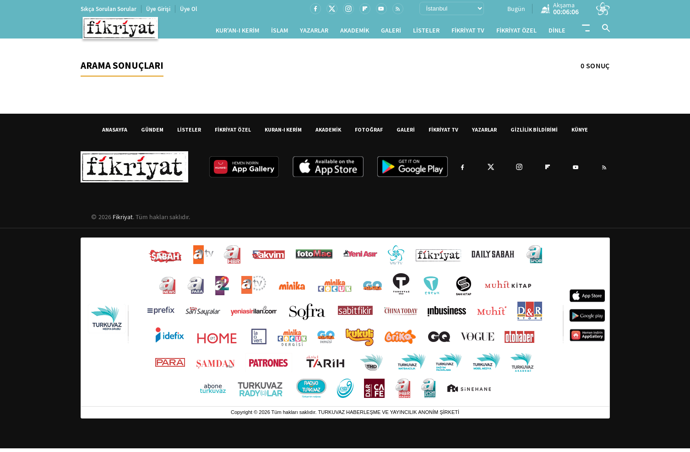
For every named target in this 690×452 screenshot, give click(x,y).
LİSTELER (426, 32)
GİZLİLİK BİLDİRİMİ (534, 133)
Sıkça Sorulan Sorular (108, 9)
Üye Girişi (158, 9)
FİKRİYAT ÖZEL (516, 32)
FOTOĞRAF (369, 133)
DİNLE (557, 32)
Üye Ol (188, 9)
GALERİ (391, 32)
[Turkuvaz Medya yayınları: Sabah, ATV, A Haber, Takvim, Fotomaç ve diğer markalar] (345, 325)
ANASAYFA (114, 133)
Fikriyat (123, 220)
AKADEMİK (354, 32)
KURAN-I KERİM (283, 133)
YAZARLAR (314, 32)
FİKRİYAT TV (467, 32)
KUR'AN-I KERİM (237, 32)
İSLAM (279, 32)
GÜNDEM (152, 133)
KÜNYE (579, 133)
